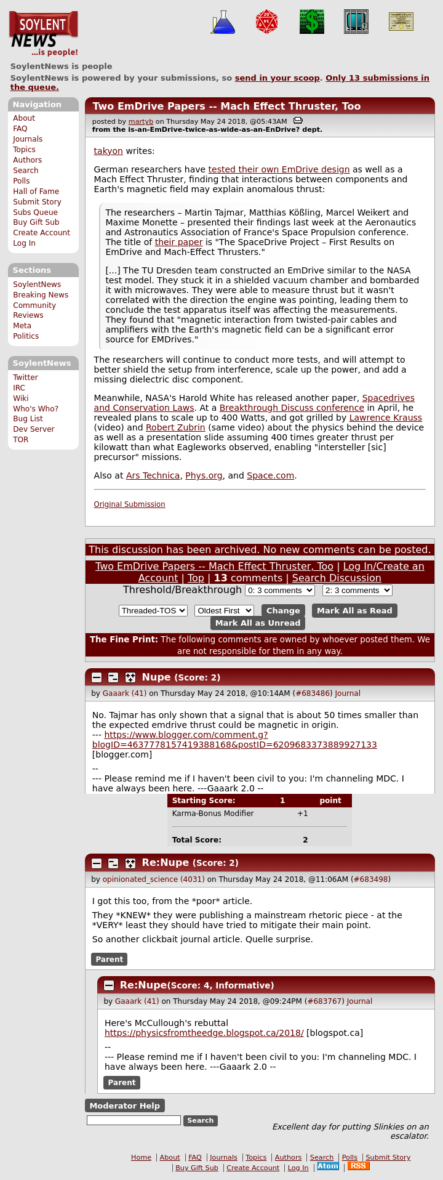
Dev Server (33, 429)
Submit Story (37, 202)
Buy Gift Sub (36, 222)
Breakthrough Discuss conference (292, 408)
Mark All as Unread (258, 623)
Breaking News (40, 295)
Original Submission (130, 504)
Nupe (156, 677)
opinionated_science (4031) (154, 879)
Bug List (28, 418)
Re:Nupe (166, 862)
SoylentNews (43, 34)
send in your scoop (277, 78)
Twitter (25, 377)
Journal (348, 693)
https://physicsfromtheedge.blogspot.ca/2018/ (204, 1033)
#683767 (324, 1001)
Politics (26, 336)
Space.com (270, 475)
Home (141, 1158)
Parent (109, 959)
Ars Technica (153, 475)
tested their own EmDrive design (279, 169)
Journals (27, 139)
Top (196, 578)
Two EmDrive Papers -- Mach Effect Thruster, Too (226, 106)
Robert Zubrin (176, 427)
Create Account (41, 232)
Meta (22, 325)
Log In (24, 243)
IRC (19, 388)
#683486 (312, 693)
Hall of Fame (36, 191)
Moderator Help (124, 1105)
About (24, 118)
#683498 (371, 879)
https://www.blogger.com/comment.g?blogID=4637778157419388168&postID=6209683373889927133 (234, 740)
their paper (179, 242)
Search (26, 170)
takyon (108, 151)
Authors (27, 160)
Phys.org (203, 475)
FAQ (20, 128)
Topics (24, 149)
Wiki (20, 398)
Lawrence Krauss (386, 417)
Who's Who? (35, 409)
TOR (20, 439)
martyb (141, 122)
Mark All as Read (355, 610)
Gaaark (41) (125, 693)
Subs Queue (35, 212)
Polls (21, 181)
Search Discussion (336, 578)
